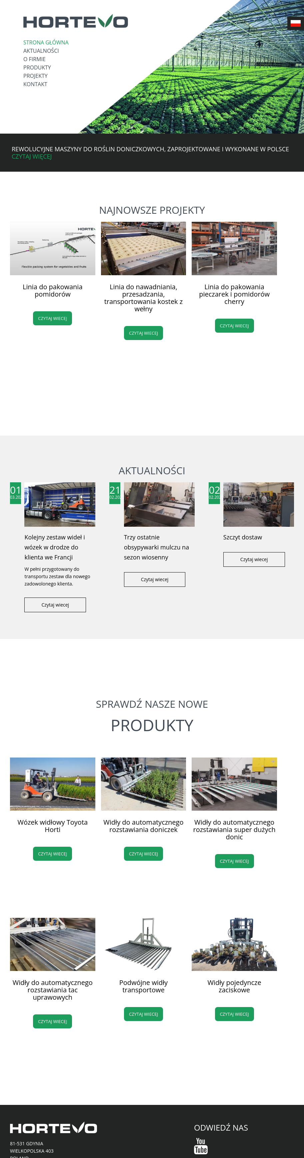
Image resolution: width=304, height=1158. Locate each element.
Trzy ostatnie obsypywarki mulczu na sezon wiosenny (156, 547)
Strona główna (46, 42)
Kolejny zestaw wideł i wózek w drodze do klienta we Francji (54, 547)
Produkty (37, 67)
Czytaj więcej (32, 156)
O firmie (34, 59)
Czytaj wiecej (52, 318)
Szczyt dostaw (242, 537)
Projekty (35, 75)
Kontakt (35, 84)
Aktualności (41, 50)
